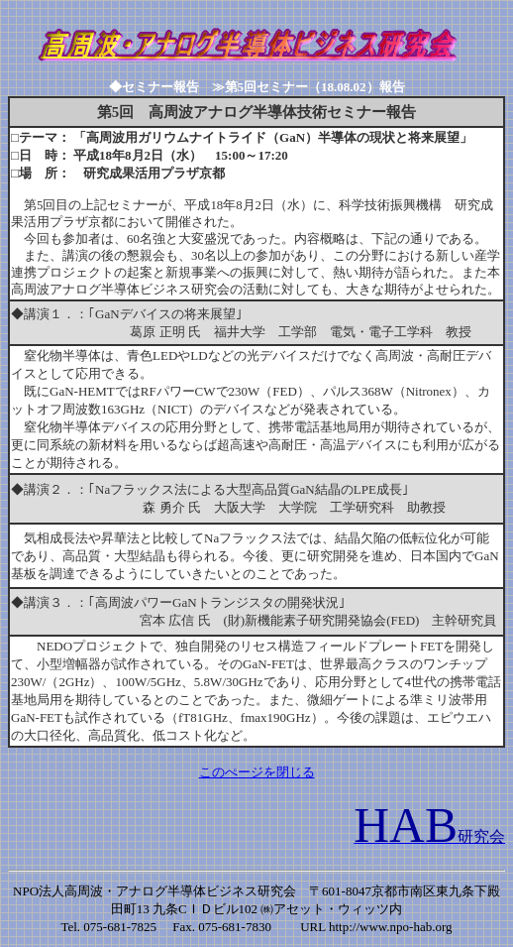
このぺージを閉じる (257, 772)
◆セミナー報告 (160, 86)
